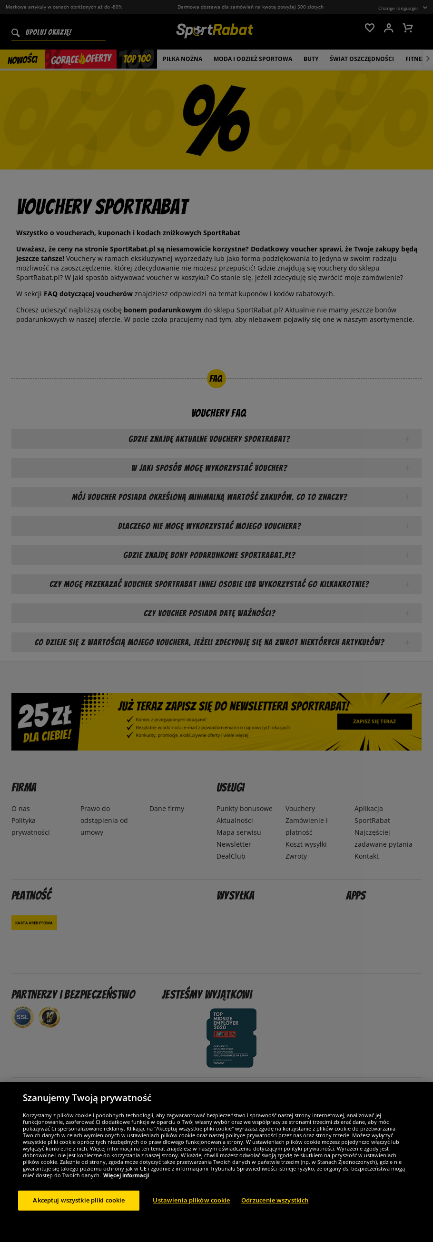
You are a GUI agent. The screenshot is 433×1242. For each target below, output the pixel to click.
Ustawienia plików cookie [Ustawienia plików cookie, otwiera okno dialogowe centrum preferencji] (191, 1200)
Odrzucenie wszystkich (275, 1200)
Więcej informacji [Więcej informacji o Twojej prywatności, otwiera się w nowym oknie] (126, 1175)
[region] (216, 1162)
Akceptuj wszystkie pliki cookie (79, 1200)
